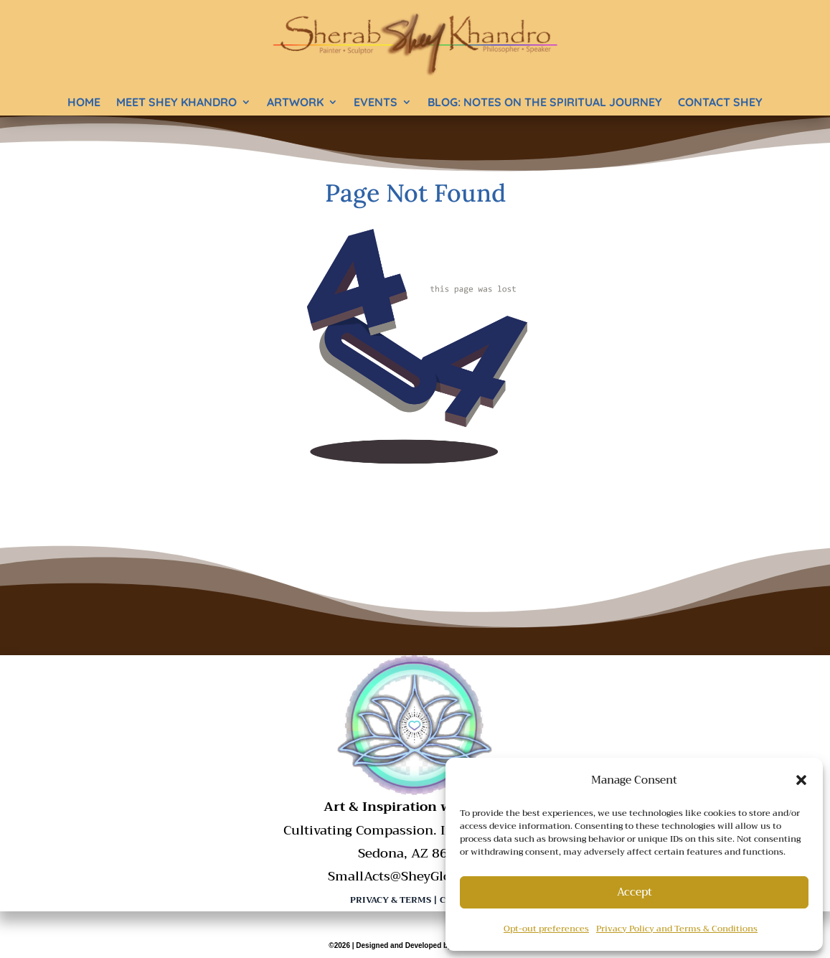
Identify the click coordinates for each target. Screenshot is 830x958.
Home (83, 102)
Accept (634, 892)
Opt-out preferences (546, 928)
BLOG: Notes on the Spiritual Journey (545, 102)
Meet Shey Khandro (176, 102)
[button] (801, 780)
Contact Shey (720, 102)
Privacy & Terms (390, 900)
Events (375, 102)
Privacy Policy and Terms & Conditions (677, 928)
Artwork (295, 102)
